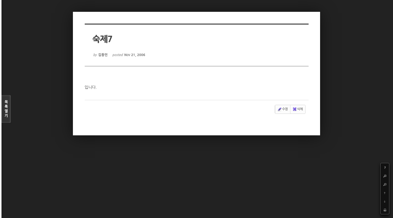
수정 (282, 109)
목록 (6, 109)
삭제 (297, 109)
